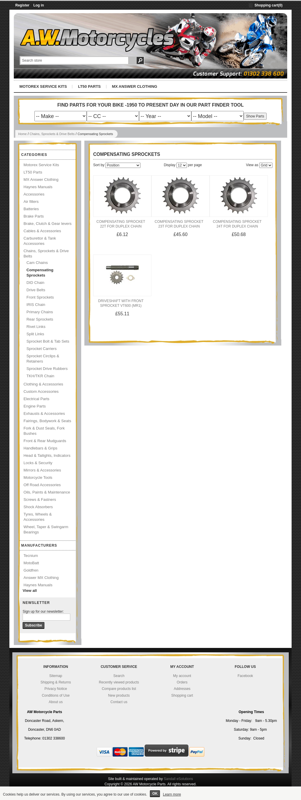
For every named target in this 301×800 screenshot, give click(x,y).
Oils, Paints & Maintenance (47, 492)
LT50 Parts (89, 86)
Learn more (172, 794)
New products (119, 695)
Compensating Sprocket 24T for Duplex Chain (237, 224)
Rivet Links (36, 326)
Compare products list (119, 689)
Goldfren (31, 570)
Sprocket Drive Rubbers (47, 368)
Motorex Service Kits (43, 86)
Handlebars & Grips (40, 448)
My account (182, 676)
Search (118, 676)
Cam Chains (37, 262)
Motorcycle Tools (38, 477)
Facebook (245, 676)
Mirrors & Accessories (42, 470)
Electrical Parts (36, 399)
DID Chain (35, 282)
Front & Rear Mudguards (45, 441)
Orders (182, 682)
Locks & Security (38, 463)
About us (56, 702)
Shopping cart (182, 695)
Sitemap (55, 676)
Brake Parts (34, 216)
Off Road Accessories (42, 485)
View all (30, 590)
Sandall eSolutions (178, 779)
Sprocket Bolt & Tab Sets (47, 341)
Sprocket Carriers (41, 348)
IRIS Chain (35, 304)
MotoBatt (31, 563)
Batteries (31, 209)
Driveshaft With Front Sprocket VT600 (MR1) (120, 303)
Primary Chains (39, 312)
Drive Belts (35, 290)
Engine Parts (35, 406)
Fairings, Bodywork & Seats (47, 421)
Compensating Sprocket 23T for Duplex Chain (179, 224)
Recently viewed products (119, 682)
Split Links (35, 334)
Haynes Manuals (38, 187)
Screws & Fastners (40, 499)
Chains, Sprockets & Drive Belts (52, 134)
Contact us (119, 702)
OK (155, 793)
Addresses (182, 689)
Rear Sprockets (39, 319)
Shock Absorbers (38, 507)
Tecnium (31, 555)
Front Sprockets (40, 297)
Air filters (31, 201)
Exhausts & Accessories (44, 413)
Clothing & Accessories (43, 384)
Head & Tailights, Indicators (47, 455)
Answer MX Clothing (41, 577)
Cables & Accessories (42, 231)
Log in (38, 5)
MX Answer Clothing (134, 86)
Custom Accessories (41, 391)
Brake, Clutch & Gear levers (47, 223)
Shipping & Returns (56, 682)
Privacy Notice (55, 689)
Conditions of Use (56, 695)
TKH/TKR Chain (40, 376)
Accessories (34, 194)
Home (22, 134)
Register (22, 5)
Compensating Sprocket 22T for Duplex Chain (120, 224)
